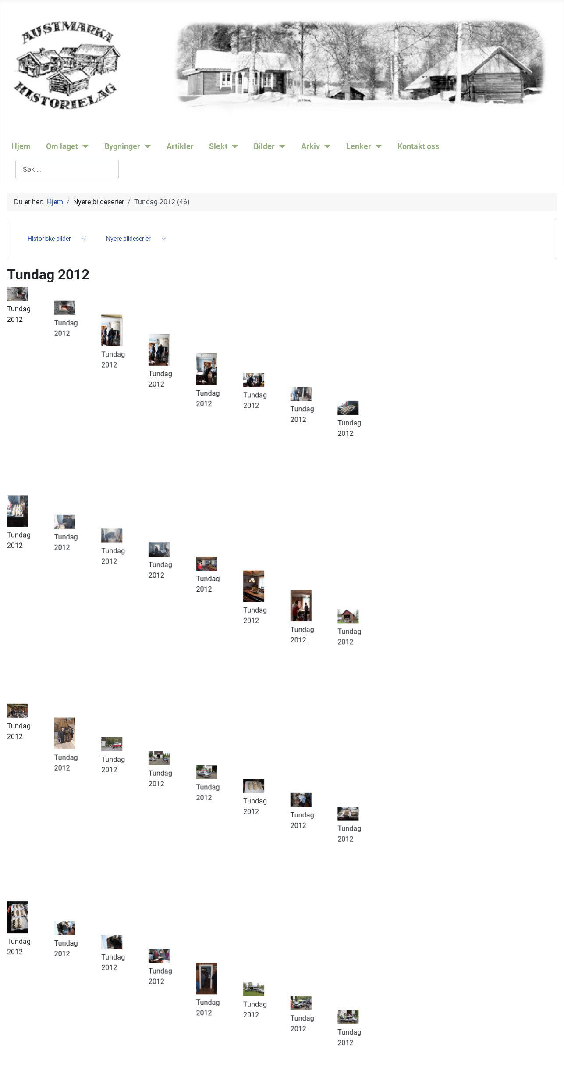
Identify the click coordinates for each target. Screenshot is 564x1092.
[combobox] (67, 169)
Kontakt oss (418, 146)
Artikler (180, 146)
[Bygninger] (145, 146)
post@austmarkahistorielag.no (107, 1050)
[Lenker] (376, 146)
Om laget (62, 146)
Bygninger (122, 146)
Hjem (21, 146)
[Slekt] (232, 146)
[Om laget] (83, 146)
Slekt (218, 146)
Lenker (358, 146)
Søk (9, 169)
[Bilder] (280, 146)
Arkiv (310, 146)
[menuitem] (53, 238)
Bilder (264, 146)
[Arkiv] (325, 146)
